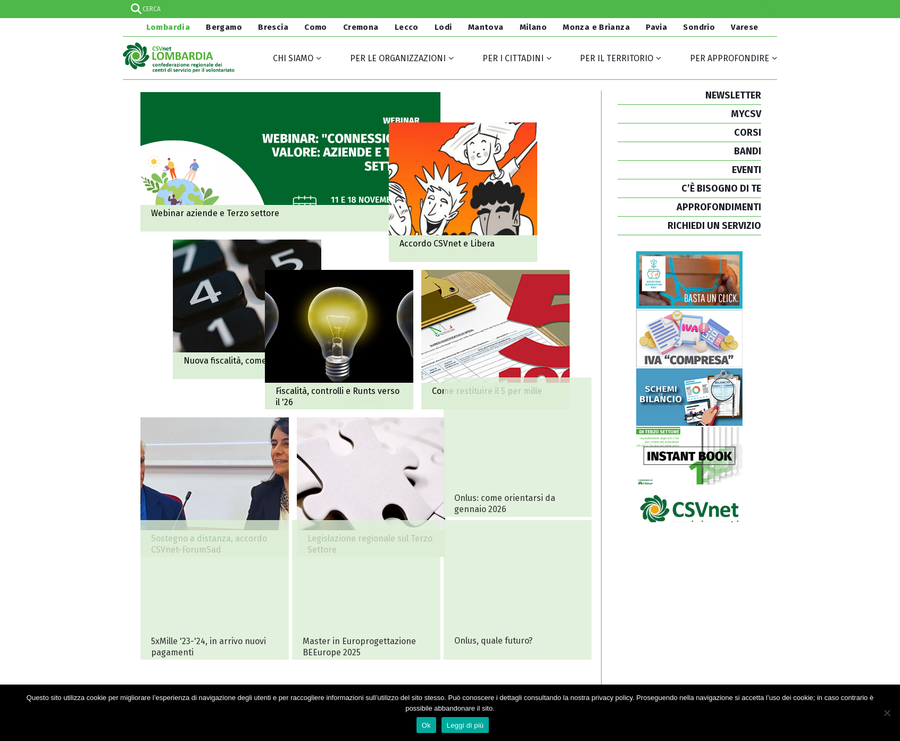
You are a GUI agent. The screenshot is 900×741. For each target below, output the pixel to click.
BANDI (747, 151)
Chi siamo (293, 58)
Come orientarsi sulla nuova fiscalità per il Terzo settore (351, 324)
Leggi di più (465, 725)
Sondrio (699, 27)
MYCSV (746, 114)
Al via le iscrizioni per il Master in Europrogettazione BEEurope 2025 (366, 590)
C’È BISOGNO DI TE (721, 188)
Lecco (407, 27)
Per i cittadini (513, 58)
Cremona (361, 27)
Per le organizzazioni (398, 58)
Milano (533, 27)
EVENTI (746, 170)
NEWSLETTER (733, 95)
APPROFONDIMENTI (719, 207)
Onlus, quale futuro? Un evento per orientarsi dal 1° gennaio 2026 (517, 589)
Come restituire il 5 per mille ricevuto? (423, 452)
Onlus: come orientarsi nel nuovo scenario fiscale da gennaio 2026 (517, 446)
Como (315, 27)
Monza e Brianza (596, 27)
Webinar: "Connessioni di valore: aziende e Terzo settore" (290, 162)
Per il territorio (616, 58)
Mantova (486, 27)
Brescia (273, 27)
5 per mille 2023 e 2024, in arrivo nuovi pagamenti (214, 590)
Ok (426, 725)
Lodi (443, 27)
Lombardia (167, 27)
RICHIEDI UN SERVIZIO (714, 226)
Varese (744, 27)
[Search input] (449, 9)
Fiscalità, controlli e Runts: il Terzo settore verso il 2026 (251, 452)
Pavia (656, 27)
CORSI (747, 132)
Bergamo (224, 27)
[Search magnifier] (768, 9)
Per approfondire (729, 58)
